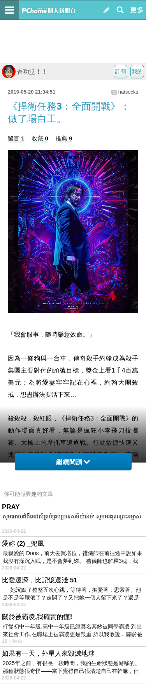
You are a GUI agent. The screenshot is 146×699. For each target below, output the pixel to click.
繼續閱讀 (73, 462)
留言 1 (16, 138)
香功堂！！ (25, 71)
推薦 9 (64, 138)
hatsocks (128, 92)
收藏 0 (40, 138)
